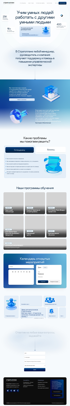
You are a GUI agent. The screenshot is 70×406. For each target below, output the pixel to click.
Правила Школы (41, 384)
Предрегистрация (54, 283)
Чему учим (31, 3)
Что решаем (23, 3)
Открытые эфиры (40, 3)
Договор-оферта (41, 386)
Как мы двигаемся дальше (43, 388)
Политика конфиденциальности (58, 402)
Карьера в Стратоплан (42, 382)
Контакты (49, 3)
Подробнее (43, 283)
